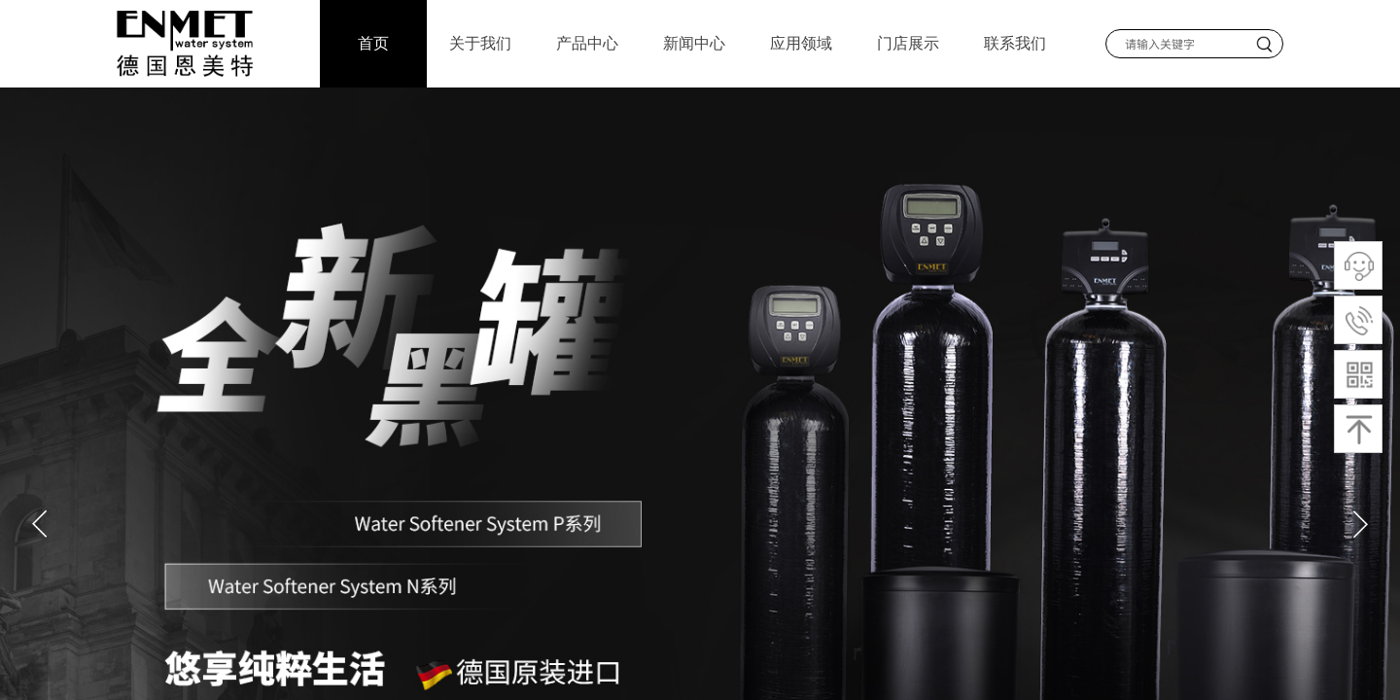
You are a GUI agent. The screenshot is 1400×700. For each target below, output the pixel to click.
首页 (373, 43)
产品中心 (587, 43)
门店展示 (908, 43)
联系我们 (1015, 43)
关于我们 (480, 43)
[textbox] (1178, 43)
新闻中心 (694, 43)
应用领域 (801, 43)
